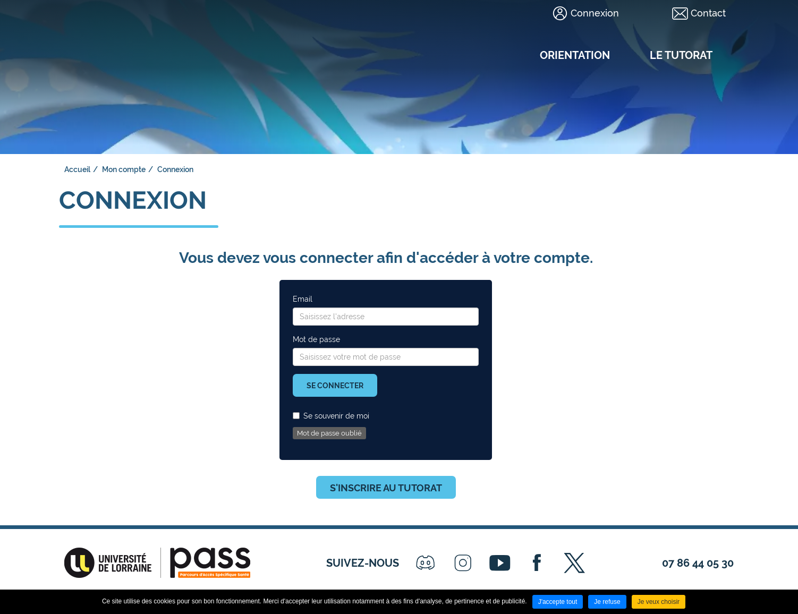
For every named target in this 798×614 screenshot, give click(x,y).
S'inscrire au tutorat (386, 487)
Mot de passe (316, 339)
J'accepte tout (558, 602)
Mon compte (124, 169)
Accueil (77, 169)
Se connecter (335, 385)
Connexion (595, 13)
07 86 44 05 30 (698, 563)
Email (302, 299)
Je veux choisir (659, 602)
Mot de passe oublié (329, 433)
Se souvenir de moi (331, 416)
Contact (708, 13)
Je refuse (607, 602)
